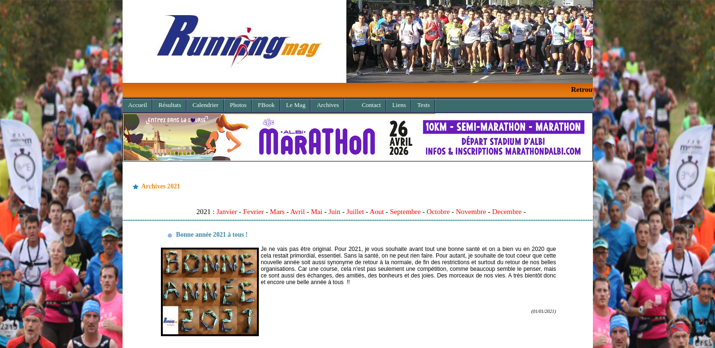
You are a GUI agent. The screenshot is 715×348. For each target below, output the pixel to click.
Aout (377, 211)
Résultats (170, 104)
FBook (266, 104)
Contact (371, 104)
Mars (277, 211)
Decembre (506, 211)
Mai (316, 211)
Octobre (438, 211)
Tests (423, 104)
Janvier (226, 211)
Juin (334, 211)
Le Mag (296, 104)
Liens (399, 104)
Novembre (471, 211)
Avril (297, 211)
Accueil (137, 104)
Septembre (405, 211)
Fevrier (253, 211)
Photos (238, 104)
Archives (325, 103)
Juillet (355, 211)
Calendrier (206, 104)
